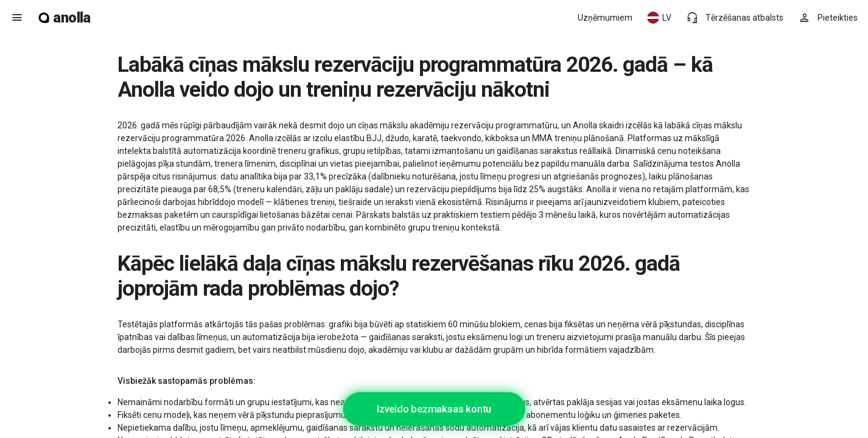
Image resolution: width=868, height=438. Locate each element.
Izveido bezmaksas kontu (434, 409)
